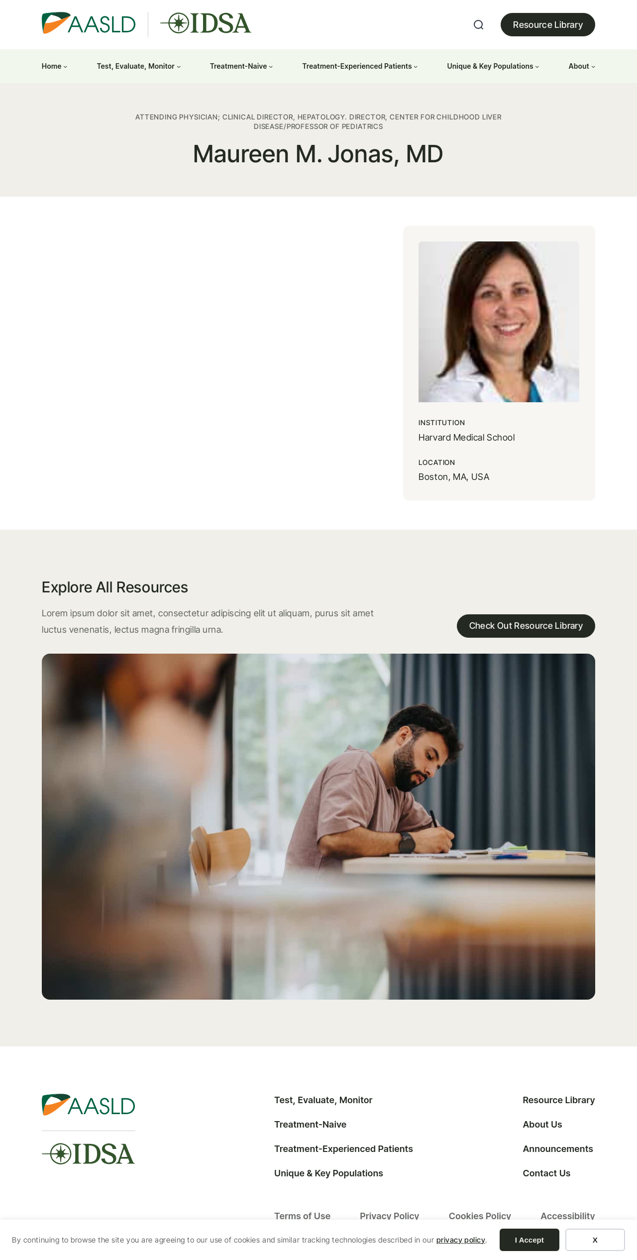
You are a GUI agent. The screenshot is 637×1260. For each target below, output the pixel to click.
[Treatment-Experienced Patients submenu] (416, 66)
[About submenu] (593, 66)
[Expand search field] (479, 25)
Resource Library (548, 24)
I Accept (529, 1240)
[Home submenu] (65, 66)
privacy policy (461, 1240)
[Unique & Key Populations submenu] (537, 66)
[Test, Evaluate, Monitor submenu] (179, 66)
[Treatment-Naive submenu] (271, 66)
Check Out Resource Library (525, 616)
